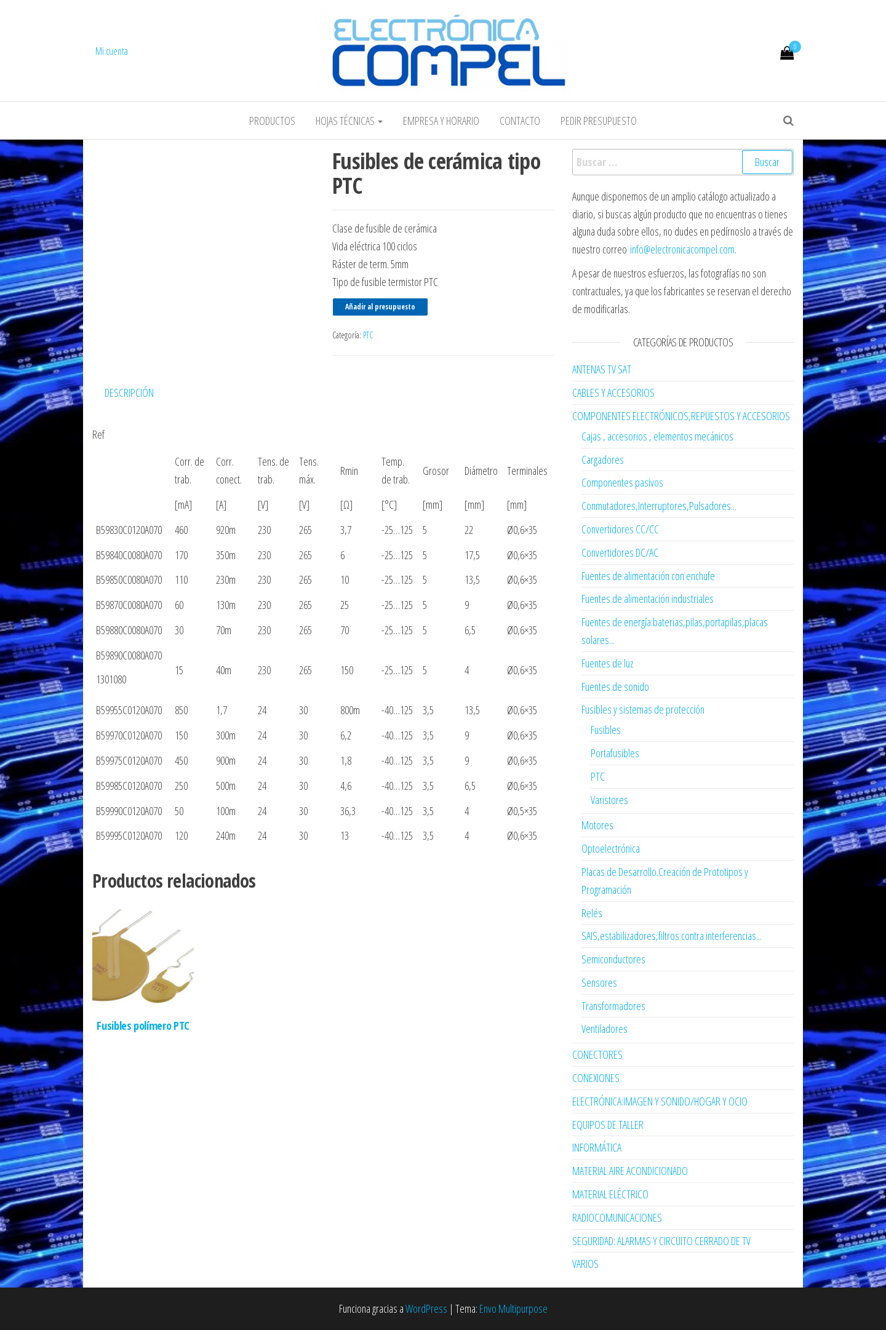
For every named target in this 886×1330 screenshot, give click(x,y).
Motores (597, 825)
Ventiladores (604, 1028)
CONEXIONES (596, 1077)
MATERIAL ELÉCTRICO (610, 1194)
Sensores (599, 982)
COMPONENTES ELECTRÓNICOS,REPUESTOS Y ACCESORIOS (681, 415)
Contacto (520, 120)
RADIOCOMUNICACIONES (617, 1217)
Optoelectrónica (610, 848)
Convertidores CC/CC (620, 529)
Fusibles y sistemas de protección (642, 709)
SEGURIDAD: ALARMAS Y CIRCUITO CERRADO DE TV (661, 1240)
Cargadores (602, 459)
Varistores (609, 799)
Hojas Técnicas (349, 120)
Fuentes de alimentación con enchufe (648, 575)
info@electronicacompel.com (682, 249)
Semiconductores (613, 959)
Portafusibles (615, 753)
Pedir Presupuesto (599, 120)
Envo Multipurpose (513, 1308)
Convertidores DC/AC (619, 552)
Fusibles (606, 729)
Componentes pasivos (622, 482)
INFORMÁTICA (596, 1147)
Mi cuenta (111, 51)
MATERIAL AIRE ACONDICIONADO (630, 1170)
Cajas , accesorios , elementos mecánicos (657, 436)
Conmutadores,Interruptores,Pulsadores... (658, 505)
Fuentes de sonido (615, 686)
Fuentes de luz (607, 663)
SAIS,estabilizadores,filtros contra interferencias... (671, 935)
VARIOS (585, 1263)
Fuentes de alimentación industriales (647, 598)
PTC (368, 335)
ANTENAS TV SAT (601, 369)
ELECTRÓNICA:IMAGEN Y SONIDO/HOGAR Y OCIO (660, 1101)
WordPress (426, 1308)
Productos (272, 120)
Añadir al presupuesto (380, 306)
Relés (591, 913)
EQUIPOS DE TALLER (608, 1124)
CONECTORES (597, 1054)
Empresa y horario (441, 120)
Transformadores (613, 1005)
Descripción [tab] (129, 392)
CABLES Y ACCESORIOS (613, 392)
